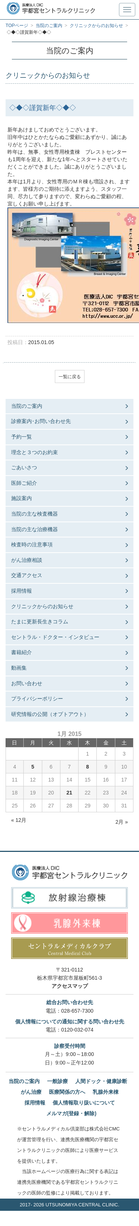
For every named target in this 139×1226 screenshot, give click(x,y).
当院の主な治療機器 (34, 529)
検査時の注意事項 (32, 544)
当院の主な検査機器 (34, 514)
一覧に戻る (70, 376)
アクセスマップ (70, 986)
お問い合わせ (26, 683)
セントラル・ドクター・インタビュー (55, 637)
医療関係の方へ (67, 1092)
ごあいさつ (24, 467)
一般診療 (57, 1081)
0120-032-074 (77, 1030)
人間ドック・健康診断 (101, 1081)
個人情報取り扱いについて (84, 1103)
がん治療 (31, 1092)
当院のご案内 (26, 406)
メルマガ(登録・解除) (71, 1113)
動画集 (19, 668)
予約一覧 (21, 437)
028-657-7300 (77, 1011)
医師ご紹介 (24, 483)
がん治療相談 (26, 560)
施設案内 (21, 498)
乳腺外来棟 (106, 1092)
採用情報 (21, 591)
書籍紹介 (21, 652)
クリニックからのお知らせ (42, 606)
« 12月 (18, 820)
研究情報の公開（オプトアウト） (50, 714)
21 (69, 793)
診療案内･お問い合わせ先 (41, 421)
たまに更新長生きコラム (39, 621)
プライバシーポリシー (37, 699)
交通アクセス (26, 575)
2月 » (122, 822)
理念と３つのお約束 (34, 452)
